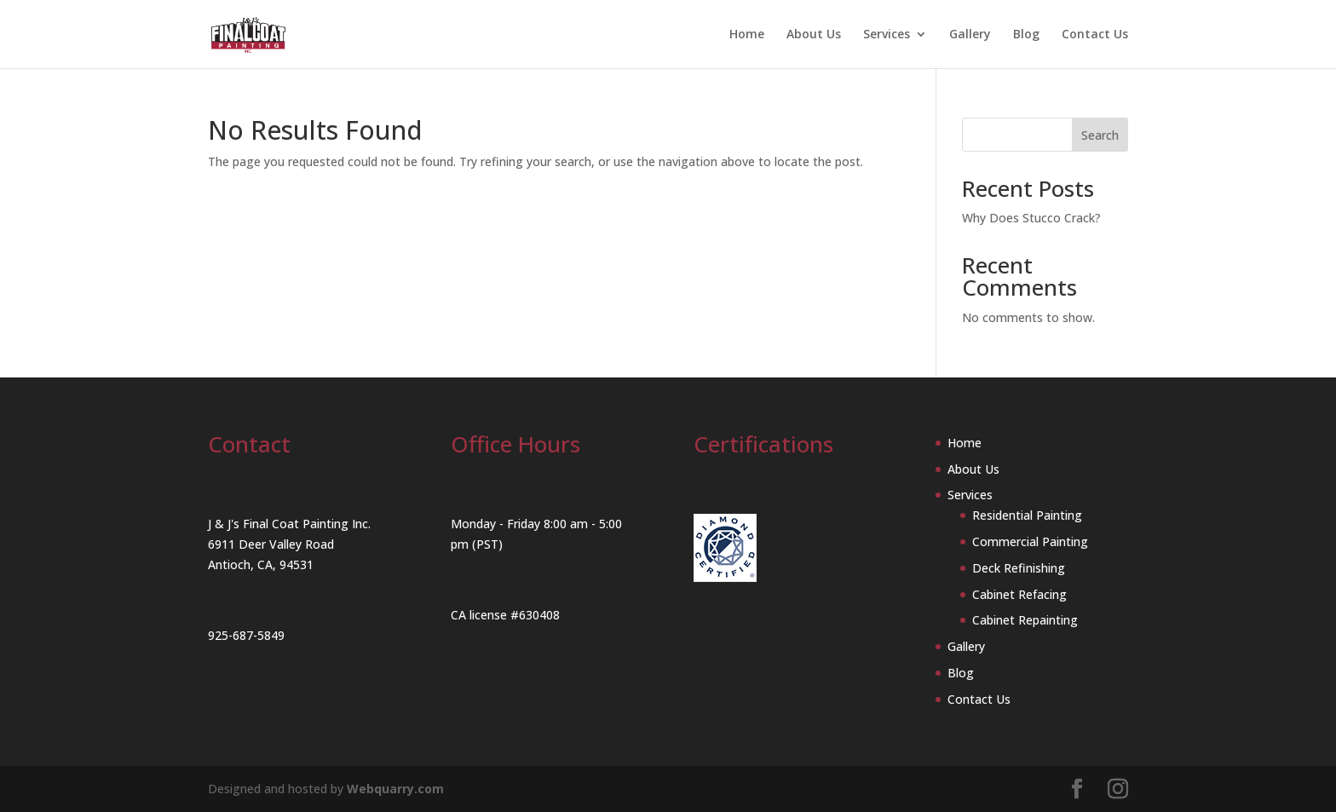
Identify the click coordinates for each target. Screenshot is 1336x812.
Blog (1026, 35)
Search (1100, 135)
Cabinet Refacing (1019, 594)
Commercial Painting (1030, 541)
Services (886, 35)
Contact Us (1095, 35)
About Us (813, 35)
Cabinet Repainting (1025, 620)
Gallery (970, 35)
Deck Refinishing (1018, 568)
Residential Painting (1027, 515)
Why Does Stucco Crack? (1031, 218)
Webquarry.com (395, 788)
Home (746, 35)
